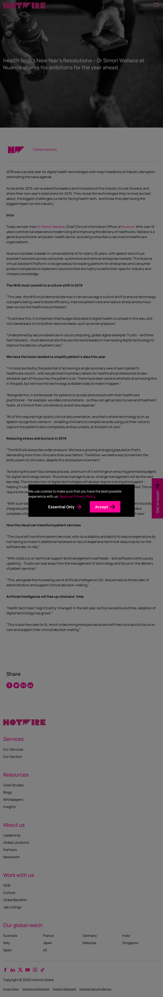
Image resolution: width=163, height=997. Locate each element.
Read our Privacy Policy (77, 496)
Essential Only (61, 506)
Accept (101, 506)
